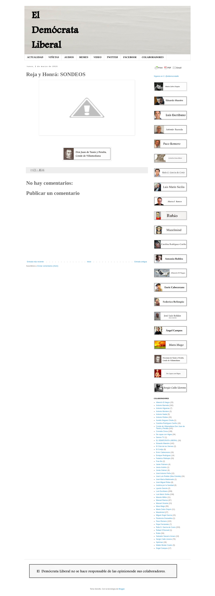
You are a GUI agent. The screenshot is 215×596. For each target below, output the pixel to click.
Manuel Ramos (162, 500)
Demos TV (160, 437)
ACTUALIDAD (35, 57)
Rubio (158, 533)
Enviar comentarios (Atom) (47, 266)
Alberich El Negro (163, 402)
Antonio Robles (162, 417)
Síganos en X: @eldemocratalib (166, 76)
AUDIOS (69, 57)
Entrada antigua (140, 262)
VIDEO (97, 57)
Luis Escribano (162, 491)
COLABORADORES (153, 57)
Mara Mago (160, 506)
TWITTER (112, 57)
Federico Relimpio (163, 458)
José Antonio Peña (163, 473)
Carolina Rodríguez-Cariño (166, 423)
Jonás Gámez (161, 470)
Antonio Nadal (161, 414)
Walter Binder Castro (164, 545)
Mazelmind (160, 512)
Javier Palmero (162, 464)
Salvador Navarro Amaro (165, 536)
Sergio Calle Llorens (164, 539)
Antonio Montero (162, 411)
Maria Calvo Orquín (163, 509)
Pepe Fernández (162, 524)
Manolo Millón (161, 497)
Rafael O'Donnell (162, 530)
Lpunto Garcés (162, 488)
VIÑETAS (54, 57)
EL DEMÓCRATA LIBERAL (166, 440)
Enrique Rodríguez (163, 455)
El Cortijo (159, 449)
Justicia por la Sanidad (165, 485)
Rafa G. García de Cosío (165, 527)
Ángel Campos (162, 548)
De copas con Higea (164, 434)
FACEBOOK (129, 57)
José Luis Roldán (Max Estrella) (168, 476)
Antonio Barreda (162, 405)
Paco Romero (161, 521)
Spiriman (159, 542)
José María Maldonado (165, 479)
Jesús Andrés (161, 467)
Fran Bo (159, 461)
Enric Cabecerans (163, 452)
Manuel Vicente (162, 503)
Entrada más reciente (35, 262)
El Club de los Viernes (164, 446)
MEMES (83, 57)
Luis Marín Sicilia (162, 494)
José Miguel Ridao (163, 482)
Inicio (89, 262)
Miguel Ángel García (164, 515)
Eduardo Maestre (163, 443)
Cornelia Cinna (162, 431)
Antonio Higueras (163, 408)
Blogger (122, 589)
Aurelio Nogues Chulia (165, 420)
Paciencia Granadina (164, 518)
